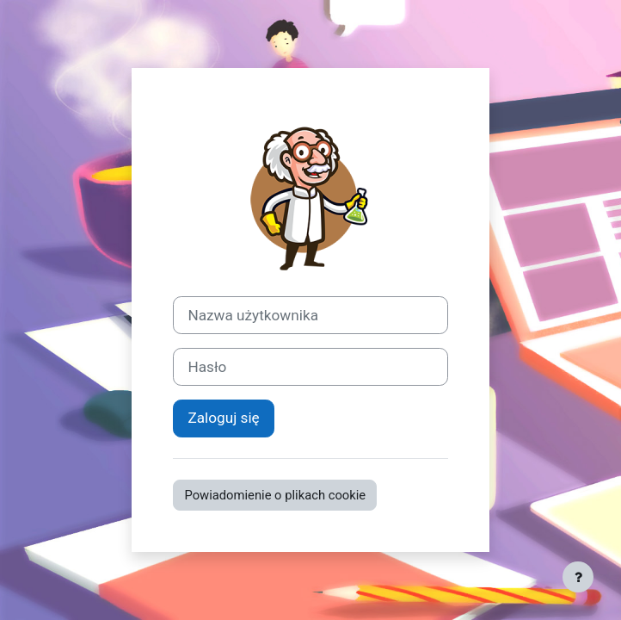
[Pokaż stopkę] (578, 576)
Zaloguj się (223, 417)
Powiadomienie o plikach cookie (275, 495)
